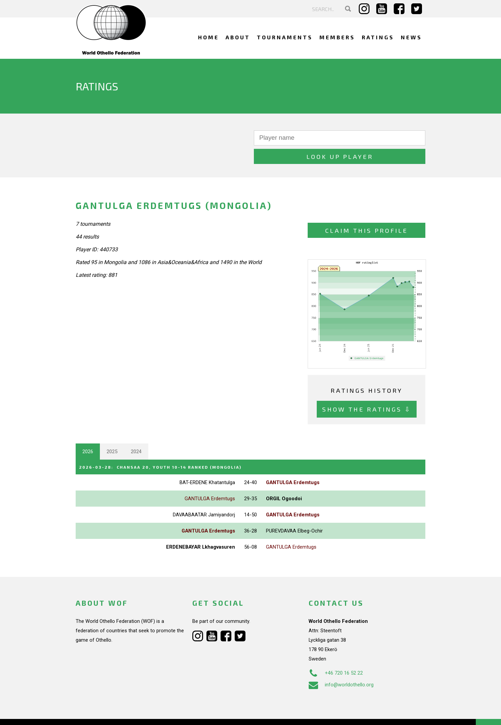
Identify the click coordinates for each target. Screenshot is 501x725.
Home (208, 37)
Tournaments (285, 37)
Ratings (378, 37)
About (238, 37)
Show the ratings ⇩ (366, 390)
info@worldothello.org (341, 666)
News (411, 37)
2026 (87, 433)
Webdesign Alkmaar (104, 713)
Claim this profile (366, 212)
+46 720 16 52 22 (336, 654)
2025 (112, 433)
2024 (136, 433)
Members (337, 37)
